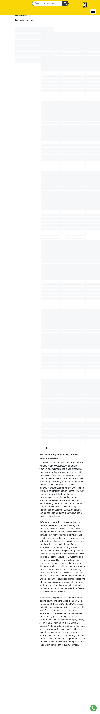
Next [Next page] (50, 448)
